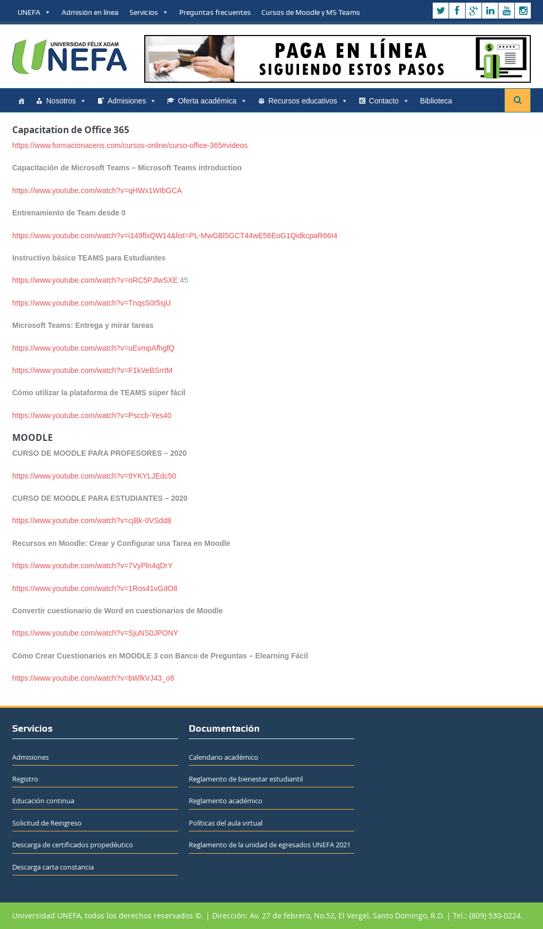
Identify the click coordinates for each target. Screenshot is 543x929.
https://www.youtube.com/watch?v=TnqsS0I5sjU (91, 303)
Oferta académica (212, 101)
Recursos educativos (308, 101)
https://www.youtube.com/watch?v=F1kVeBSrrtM (92, 370)
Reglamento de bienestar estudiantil (246, 779)
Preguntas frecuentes (215, 12)
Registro (25, 779)
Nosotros (66, 101)
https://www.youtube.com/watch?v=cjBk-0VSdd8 (91, 520)
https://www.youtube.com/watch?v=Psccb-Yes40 (91, 415)
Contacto (389, 101)
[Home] (21, 101)
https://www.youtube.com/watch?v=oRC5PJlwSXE (95, 280)
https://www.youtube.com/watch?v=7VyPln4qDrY (92, 565)
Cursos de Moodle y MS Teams (310, 12)
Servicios (149, 12)
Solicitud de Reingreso (47, 823)
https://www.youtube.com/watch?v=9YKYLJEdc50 (94, 476)
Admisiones (132, 101)
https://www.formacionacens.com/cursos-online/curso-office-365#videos (130, 145)
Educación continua (43, 800)
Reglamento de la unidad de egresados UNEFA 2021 (270, 844)
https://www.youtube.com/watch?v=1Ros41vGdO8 (95, 588)
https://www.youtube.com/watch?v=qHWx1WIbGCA (97, 190)
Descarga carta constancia (53, 867)
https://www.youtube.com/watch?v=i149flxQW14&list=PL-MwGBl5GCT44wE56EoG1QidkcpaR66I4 (174, 235)
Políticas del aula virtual (225, 823)
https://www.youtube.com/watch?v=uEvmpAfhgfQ (93, 348)
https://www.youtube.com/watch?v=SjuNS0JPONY (95, 633)
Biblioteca (436, 101)
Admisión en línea (90, 12)
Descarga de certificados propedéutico (72, 844)
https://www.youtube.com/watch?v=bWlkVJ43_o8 (93, 678)
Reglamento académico (225, 800)
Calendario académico (223, 757)
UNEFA (34, 12)
